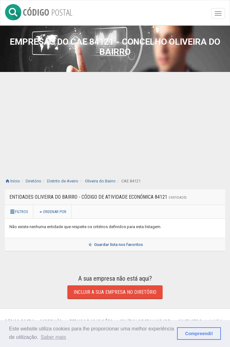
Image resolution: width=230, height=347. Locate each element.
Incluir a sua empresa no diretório (115, 292)
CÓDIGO (38, 11)
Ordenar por (52, 211)
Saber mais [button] (53, 337)
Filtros (18, 211)
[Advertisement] (115, 119)
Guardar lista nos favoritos (115, 244)
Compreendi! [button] (199, 333)
